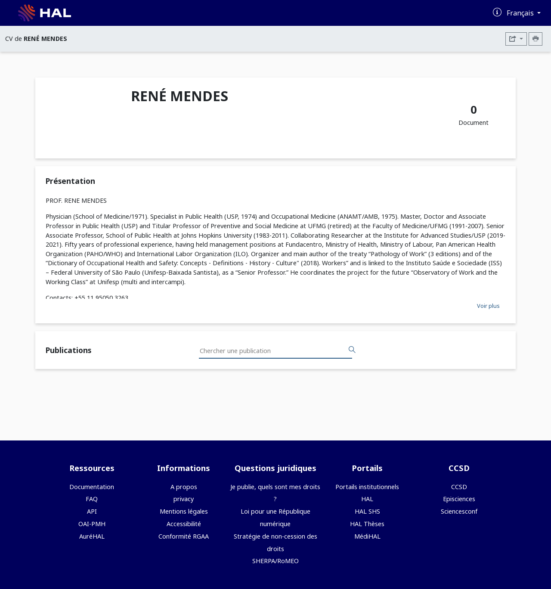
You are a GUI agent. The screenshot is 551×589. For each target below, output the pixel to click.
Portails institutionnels (367, 487)
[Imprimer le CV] (535, 39)
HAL (367, 499)
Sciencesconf (459, 511)
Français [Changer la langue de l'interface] (521, 13)
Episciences (459, 499)
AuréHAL (92, 536)
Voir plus (488, 306)
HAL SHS (367, 511)
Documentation (91, 487)
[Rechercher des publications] (352, 350)
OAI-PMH (91, 524)
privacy (183, 499)
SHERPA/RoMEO (275, 561)
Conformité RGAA (183, 536)
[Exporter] (516, 39)
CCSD (459, 487)
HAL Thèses (367, 524)
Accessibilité (184, 524)
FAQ (92, 499)
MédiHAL (367, 536)
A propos (183, 487)
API (92, 511)
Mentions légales (184, 511)
